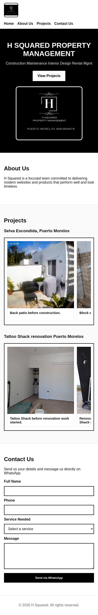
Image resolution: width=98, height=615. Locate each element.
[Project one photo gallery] (49, 281)
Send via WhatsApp (49, 577)
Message (11, 538)
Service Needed (17, 519)
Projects (44, 23)
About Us (25, 23)
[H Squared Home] (11, 10)
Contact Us (63, 23)
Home (9, 23)
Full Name (12, 481)
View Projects (49, 76)
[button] (40, 274)
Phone (9, 500)
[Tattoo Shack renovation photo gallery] (49, 387)
